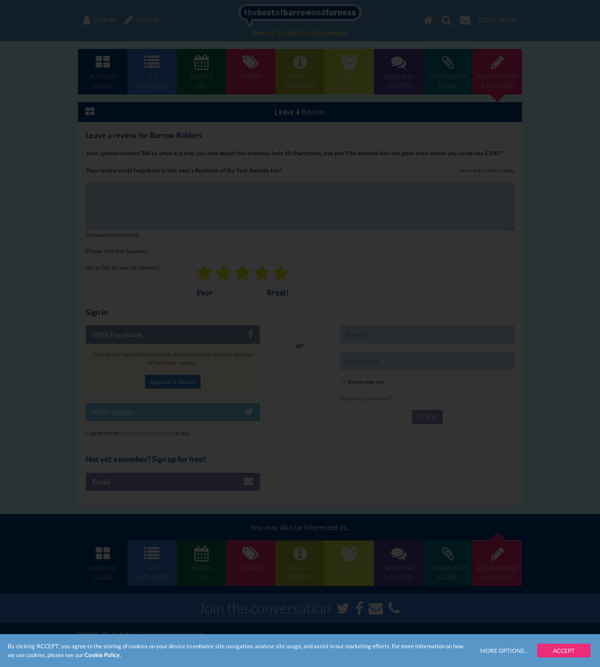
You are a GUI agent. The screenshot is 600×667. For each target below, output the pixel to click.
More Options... (503, 650)
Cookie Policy (102, 654)
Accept (564, 650)
